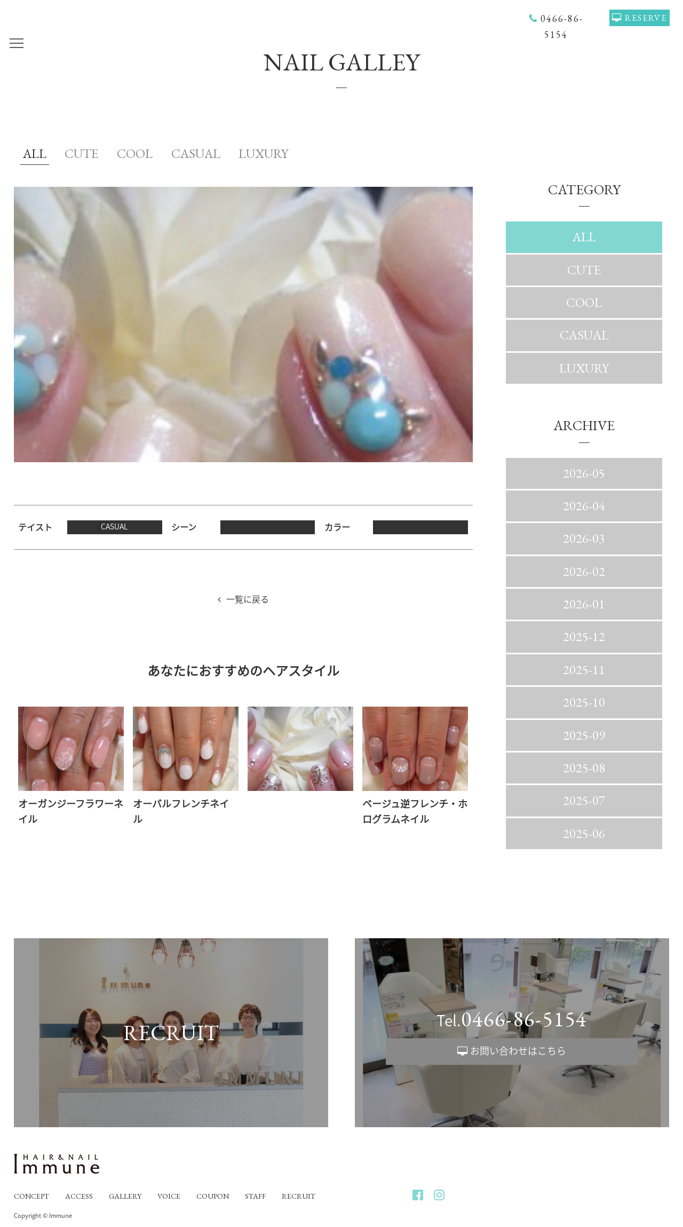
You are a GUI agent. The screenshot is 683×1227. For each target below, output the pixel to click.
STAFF (255, 1196)
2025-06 (584, 833)
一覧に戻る (247, 598)
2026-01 (584, 604)
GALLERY (125, 1196)
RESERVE (646, 17)
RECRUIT (298, 1196)
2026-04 (584, 505)
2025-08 (584, 767)
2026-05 (584, 473)
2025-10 (584, 702)
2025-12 (584, 636)
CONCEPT (31, 1196)
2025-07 (584, 800)
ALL (34, 153)
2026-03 (584, 538)
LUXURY (263, 153)
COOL (135, 153)
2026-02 (584, 571)
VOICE (168, 1196)
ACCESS (79, 1196)
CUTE (81, 153)
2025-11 (584, 669)
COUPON (212, 1196)
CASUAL (195, 153)
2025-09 (584, 735)
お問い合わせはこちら (518, 1050)
